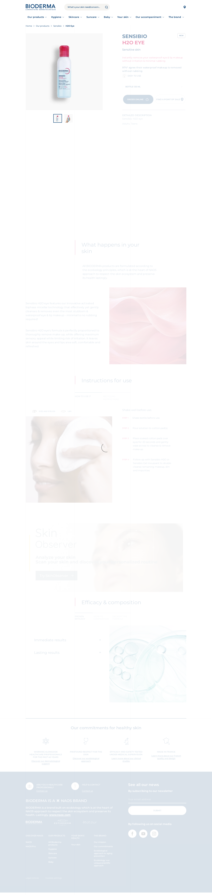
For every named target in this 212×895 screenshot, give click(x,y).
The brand (175, 17)
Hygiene (56, 17)
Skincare (74, 17)
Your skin (123, 17)
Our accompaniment (148, 17)
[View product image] (64, 71)
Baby (107, 17)
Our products (35, 17)
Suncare (91, 17)
